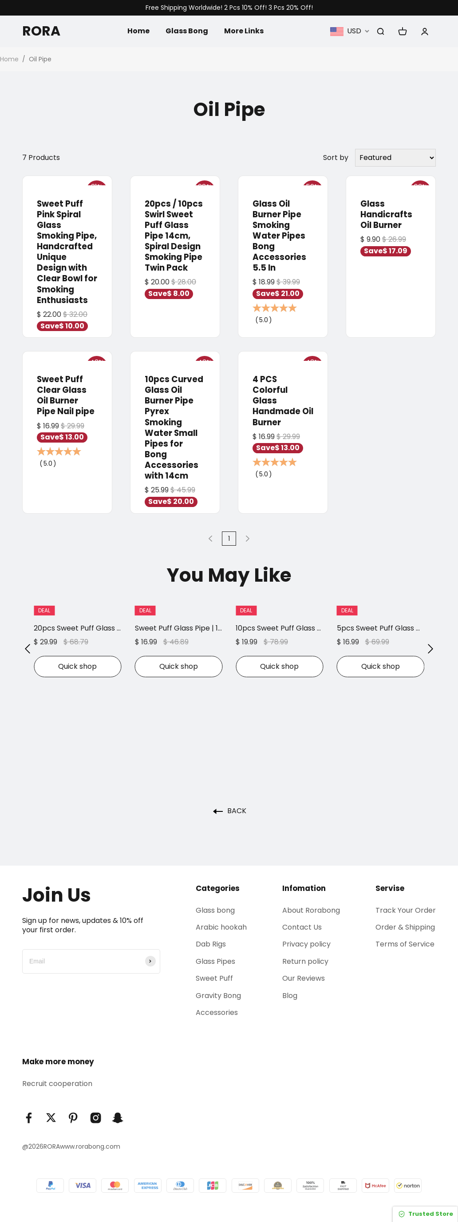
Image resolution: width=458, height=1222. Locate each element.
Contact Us (302, 927)
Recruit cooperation (57, 1083)
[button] (27, 648)
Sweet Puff (214, 978)
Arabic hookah (221, 927)
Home (138, 31)
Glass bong (215, 910)
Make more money (58, 1061)
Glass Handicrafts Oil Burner (386, 214)
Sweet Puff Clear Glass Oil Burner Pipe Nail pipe (66, 395)
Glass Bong (187, 31)
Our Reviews (303, 978)
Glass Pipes (215, 961)
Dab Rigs (211, 944)
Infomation (304, 888)
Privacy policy (306, 944)
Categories (218, 888)
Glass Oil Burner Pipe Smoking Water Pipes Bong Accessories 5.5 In (279, 236)
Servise (389, 888)
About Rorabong (311, 910)
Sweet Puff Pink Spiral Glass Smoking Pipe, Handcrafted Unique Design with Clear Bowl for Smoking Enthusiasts (67, 252)
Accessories (217, 1012)
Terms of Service (404, 944)
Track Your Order (405, 910)
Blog (289, 995)
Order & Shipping (405, 927)
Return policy (305, 961)
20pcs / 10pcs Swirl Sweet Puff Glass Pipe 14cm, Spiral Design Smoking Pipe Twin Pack (174, 236)
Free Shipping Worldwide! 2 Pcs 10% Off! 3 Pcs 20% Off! (229, 7)
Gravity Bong (218, 995)
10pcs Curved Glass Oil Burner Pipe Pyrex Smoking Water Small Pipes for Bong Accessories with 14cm (174, 427)
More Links (244, 31)
